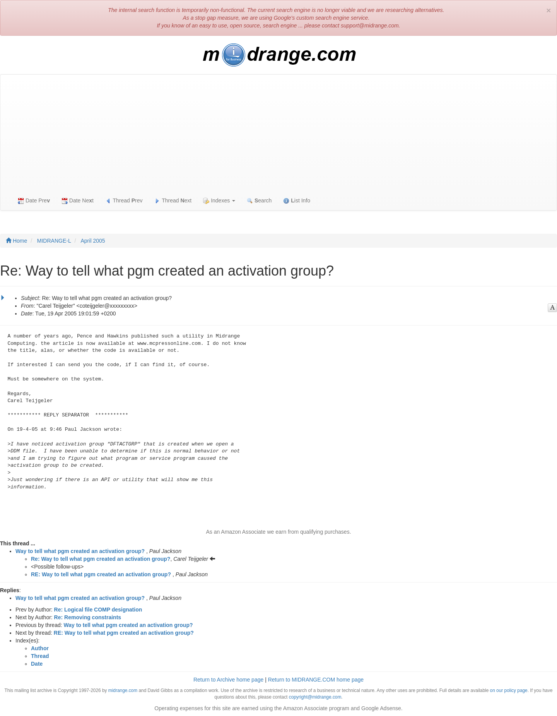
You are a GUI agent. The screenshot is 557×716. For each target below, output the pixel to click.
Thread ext (173, 200)
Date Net (78, 200)
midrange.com (122, 690)
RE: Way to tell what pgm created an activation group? (101, 574)
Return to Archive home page (228, 680)
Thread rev (124, 200)
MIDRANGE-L (54, 241)
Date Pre (34, 200)
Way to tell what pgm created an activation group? (80, 551)
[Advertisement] (278, 133)
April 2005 (93, 241)
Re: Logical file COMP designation (98, 609)
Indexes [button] (219, 200)
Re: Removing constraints (87, 617)
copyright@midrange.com (315, 697)
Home (16, 241)
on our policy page (509, 690)
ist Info (296, 200)
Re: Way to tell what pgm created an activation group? (100, 559)
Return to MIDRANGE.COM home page (316, 680)
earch (259, 200)
